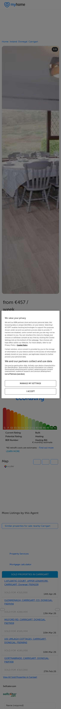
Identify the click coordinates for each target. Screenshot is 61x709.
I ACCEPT (30, 391)
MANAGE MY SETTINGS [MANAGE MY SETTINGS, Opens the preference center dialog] (30, 383)
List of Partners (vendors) (15, 374)
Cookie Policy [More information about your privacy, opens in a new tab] (22, 345)
